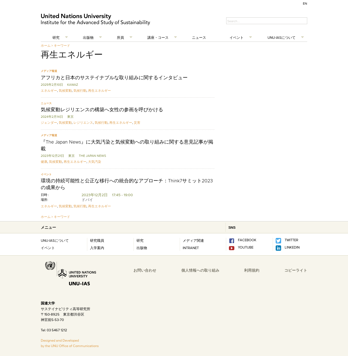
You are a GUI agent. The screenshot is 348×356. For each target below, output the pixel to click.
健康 (44, 161)
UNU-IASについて (282, 37)
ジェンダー (49, 122)
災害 (137, 122)
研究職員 (97, 240)
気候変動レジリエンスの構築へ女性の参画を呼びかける (102, 109)
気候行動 (79, 90)
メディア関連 (193, 240)
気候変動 (65, 90)
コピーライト (295, 270)
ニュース (199, 37)
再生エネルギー (99, 90)
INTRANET (191, 247)
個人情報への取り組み (200, 270)
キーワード (62, 45)
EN (305, 3)
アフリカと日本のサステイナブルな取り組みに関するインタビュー (114, 77)
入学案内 (97, 247)
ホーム (46, 45)
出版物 (88, 37)
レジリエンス (83, 122)
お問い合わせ (144, 270)
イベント (236, 37)
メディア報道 (49, 70)
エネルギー (49, 90)
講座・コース (158, 37)
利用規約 (251, 270)
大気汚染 (94, 161)
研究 (56, 37)
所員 (120, 37)
